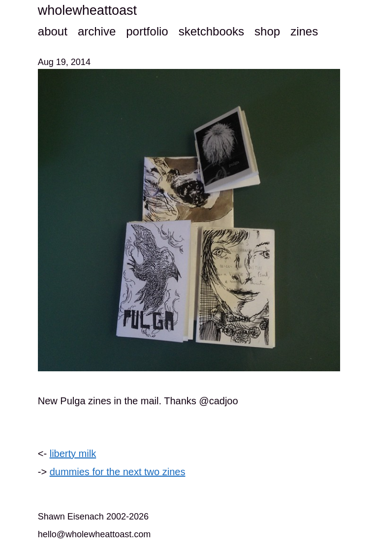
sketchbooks (211, 31)
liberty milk (73, 453)
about (52, 31)
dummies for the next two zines (118, 471)
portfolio (147, 31)
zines (304, 31)
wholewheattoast (87, 10)
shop (267, 31)
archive (97, 31)
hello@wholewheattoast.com (94, 534)
